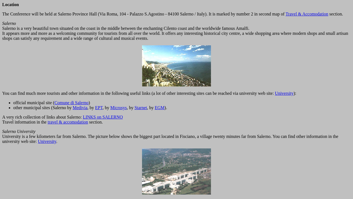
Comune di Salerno (71, 102)
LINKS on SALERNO (103, 117)
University (284, 93)
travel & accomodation (68, 122)
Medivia (80, 107)
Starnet (141, 107)
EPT (99, 107)
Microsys (118, 107)
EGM (160, 107)
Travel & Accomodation (306, 14)
